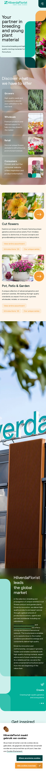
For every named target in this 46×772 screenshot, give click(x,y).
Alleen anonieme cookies (29, 758)
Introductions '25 (11, 311)
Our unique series (31, 249)
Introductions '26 (11, 249)
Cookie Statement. (15, 751)
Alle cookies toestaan (26, 765)
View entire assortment (14, 244)
